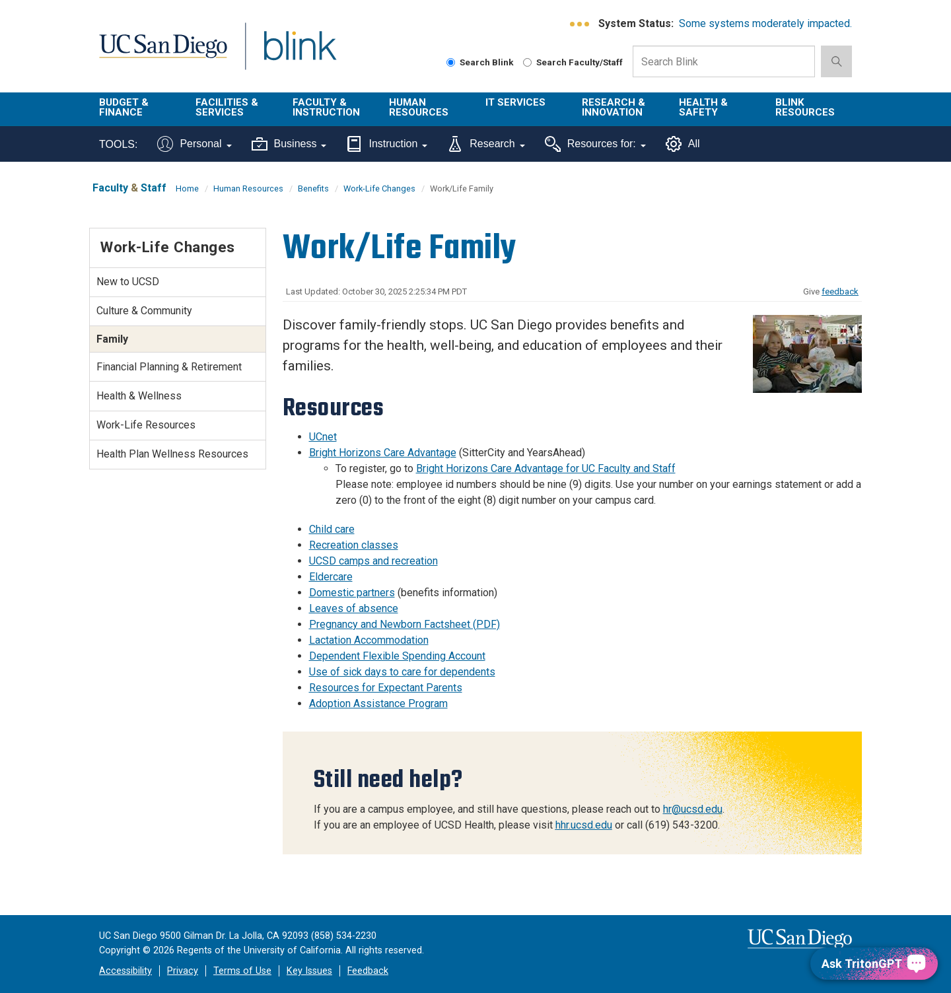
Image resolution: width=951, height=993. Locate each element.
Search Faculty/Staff (573, 62)
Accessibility (125, 970)
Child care (332, 529)
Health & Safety (703, 107)
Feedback (367, 970)
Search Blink (480, 62)
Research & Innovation (613, 107)
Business (289, 144)
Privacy (182, 970)
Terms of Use (242, 970)
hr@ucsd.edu (692, 809)
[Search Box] (724, 61)
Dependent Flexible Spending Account (397, 656)
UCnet (323, 436)
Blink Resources (805, 107)
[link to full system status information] (580, 24)
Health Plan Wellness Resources (172, 454)
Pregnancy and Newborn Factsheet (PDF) (404, 624)
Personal (194, 144)
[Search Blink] (450, 62)
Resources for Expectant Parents (385, 687)
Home (187, 188)
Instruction (386, 144)
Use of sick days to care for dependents (402, 672)
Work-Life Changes (379, 188)
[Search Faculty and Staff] (527, 62)
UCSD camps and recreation (373, 561)
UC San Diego (163, 53)
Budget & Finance (124, 107)
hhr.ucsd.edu (583, 825)
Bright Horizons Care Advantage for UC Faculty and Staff (546, 468)
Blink (299, 53)
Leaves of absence (353, 608)
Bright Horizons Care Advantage (382, 452)
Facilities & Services (226, 107)
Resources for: (595, 144)
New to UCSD (127, 281)
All (683, 144)
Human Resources (418, 107)
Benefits (313, 188)
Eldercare (331, 576)
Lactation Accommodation (369, 640)
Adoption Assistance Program (378, 703)
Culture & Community (144, 310)
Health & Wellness (139, 396)
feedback (840, 291)
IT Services (515, 102)
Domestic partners (352, 592)
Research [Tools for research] (485, 144)
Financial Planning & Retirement (169, 366)
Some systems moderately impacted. (765, 23)
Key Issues (309, 970)
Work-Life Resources (145, 425)
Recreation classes (353, 545)
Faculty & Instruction (326, 107)
